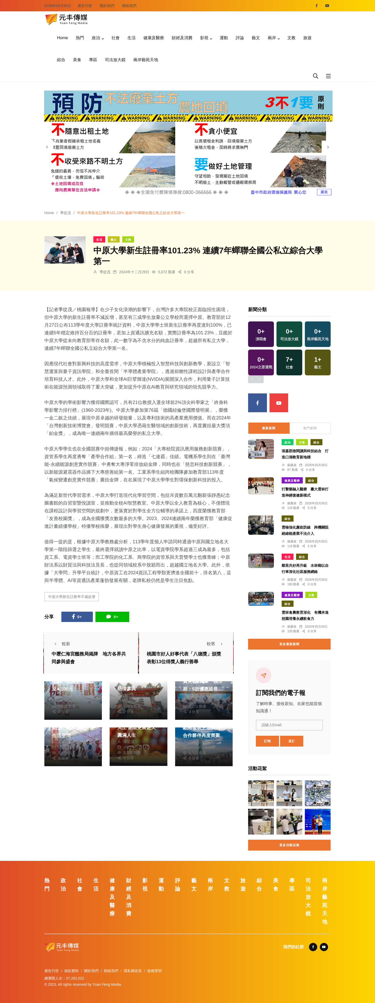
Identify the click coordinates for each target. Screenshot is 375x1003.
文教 (291, 38)
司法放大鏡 (115, 60)
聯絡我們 (129, 6)
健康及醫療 (153, 38)
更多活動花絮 (289, 845)
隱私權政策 (133, 971)
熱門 (80, 38)
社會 (115, 38)
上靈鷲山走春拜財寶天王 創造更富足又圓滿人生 (138, 727)
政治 (96, 38)
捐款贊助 (71, 971)
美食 (77, 60)
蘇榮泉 (292, 465)
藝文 (256, 38)
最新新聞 (268, 428)
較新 (61, 644)
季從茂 (65, 213)
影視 (204, 38)
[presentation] (46, 147)
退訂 (291, 741)
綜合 (61, 60)
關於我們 (107, 6)
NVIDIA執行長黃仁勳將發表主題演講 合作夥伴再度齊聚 (204, 727)
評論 (240, 38)
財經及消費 (182, 38)
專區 (93, 60)
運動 (224, 38)
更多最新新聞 (289, 644)
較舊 (216, 644)
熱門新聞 (310, 428)
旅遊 (307, 38)
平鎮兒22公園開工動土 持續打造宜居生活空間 (73, 727)
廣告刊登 (85, 6)
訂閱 (267, 741)
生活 (131, 38)
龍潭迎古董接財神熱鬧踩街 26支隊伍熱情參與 (138, 681)
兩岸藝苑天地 (145, 60)
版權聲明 (154, 971)
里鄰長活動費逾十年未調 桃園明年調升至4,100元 (73, 681)
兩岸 (272, 38)
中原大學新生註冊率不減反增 (71, 597)
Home (62, 38)
